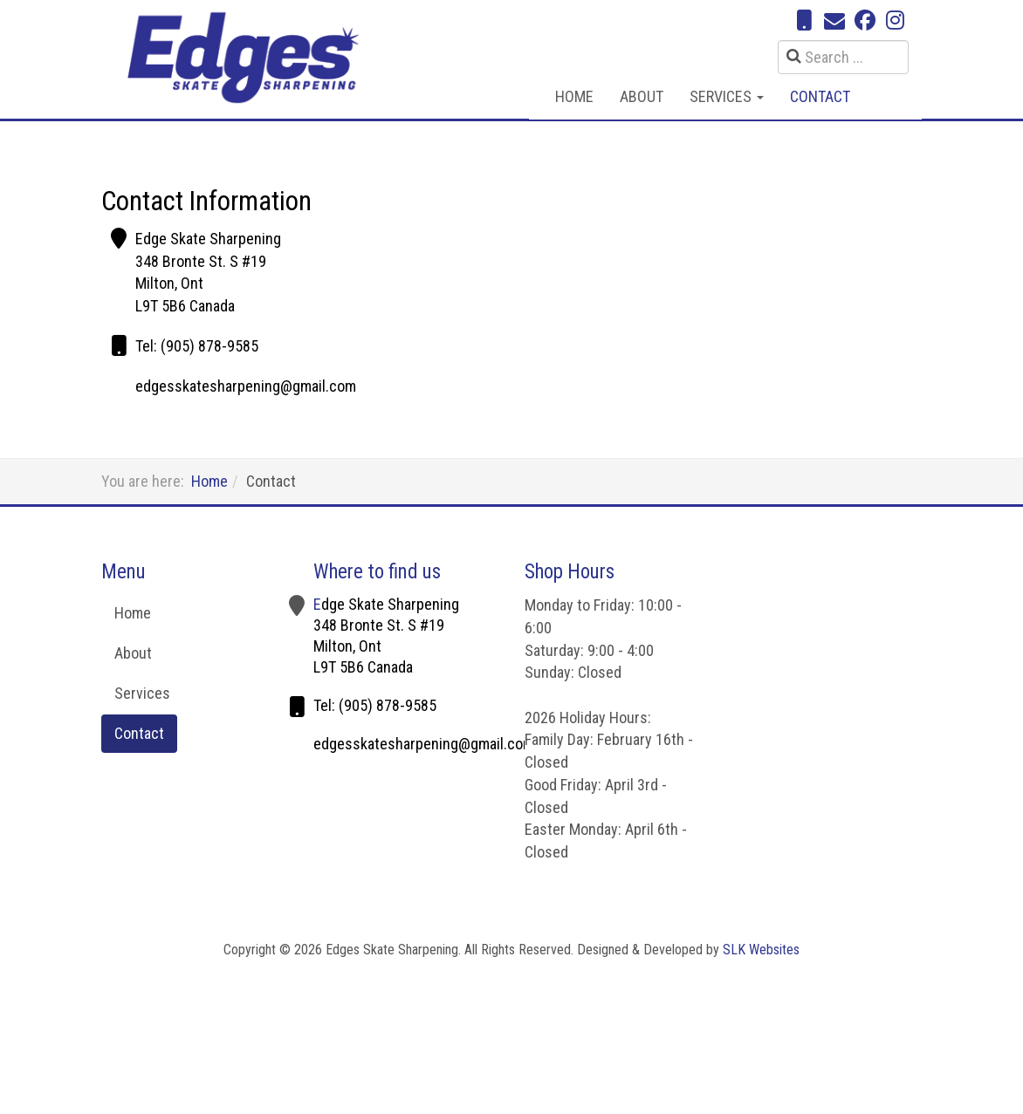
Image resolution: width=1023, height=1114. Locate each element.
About (641, 96)
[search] (843, 57)
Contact (820, 96)
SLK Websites (761, 949)
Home (574, 96)
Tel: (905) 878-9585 (196, 346)
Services (727, 96)
